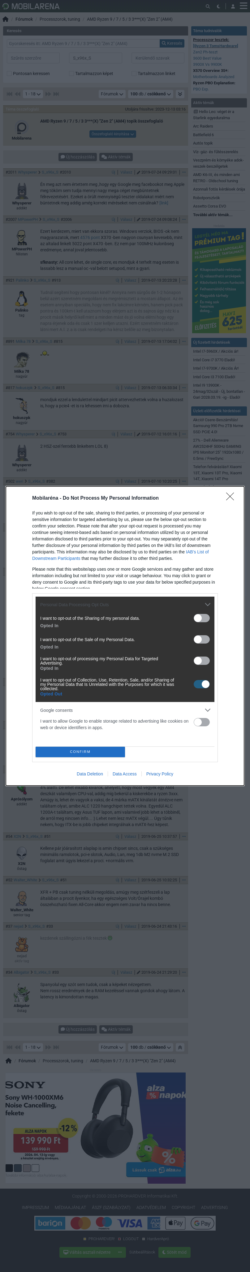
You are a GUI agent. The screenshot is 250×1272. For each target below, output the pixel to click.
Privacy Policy (159, 773)
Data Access (125, 773)
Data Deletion (90, 773)
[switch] (202, 618)
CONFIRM (80, 752)
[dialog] (125, 636)
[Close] (232, 498)
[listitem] (125, 604)
